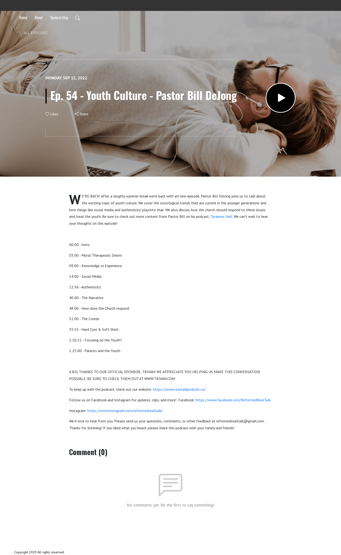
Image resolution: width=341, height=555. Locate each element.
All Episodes (33, 32)
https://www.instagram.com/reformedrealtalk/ (125, 410)
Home (23, 17)
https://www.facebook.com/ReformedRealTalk (233, 400)
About (39, 17)
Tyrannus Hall (221, 216)
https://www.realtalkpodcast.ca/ (179, 389)
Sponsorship (59, 17)
